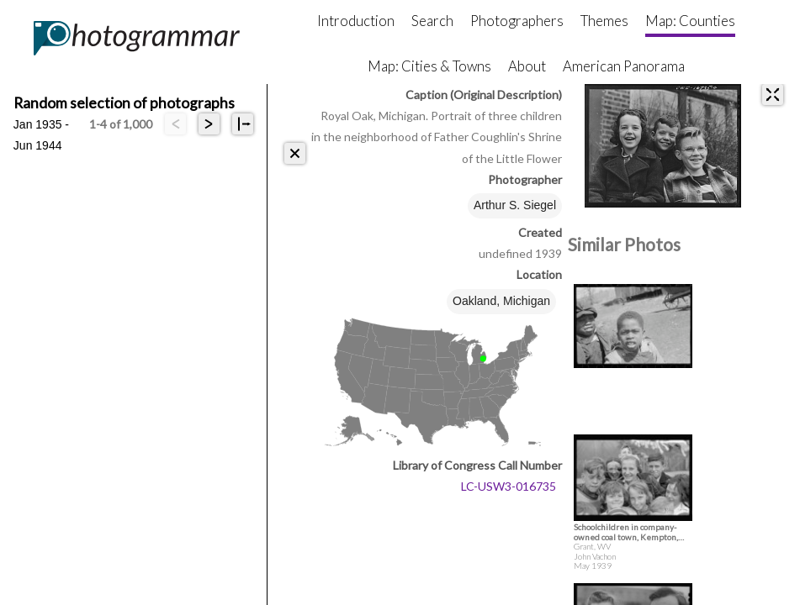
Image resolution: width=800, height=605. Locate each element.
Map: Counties (690, 20)
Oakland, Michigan (501, 301)
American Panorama (624, 66)
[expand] (772, 94)
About (527, 66)
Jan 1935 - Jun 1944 (41, 126)
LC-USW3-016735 (508, 486)
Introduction (356, 20)
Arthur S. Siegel (515, 205)
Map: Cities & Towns (429, 66)
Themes (604, 20)
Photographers (517, 20)
